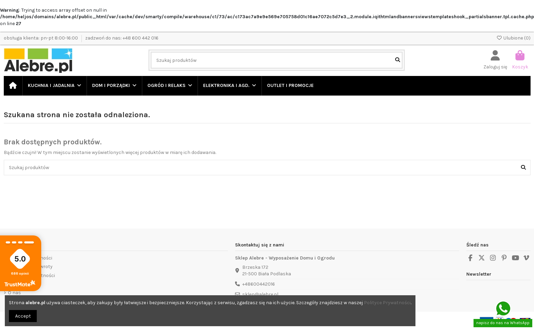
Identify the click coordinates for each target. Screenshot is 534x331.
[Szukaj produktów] (397, 59)
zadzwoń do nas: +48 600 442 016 (121, 38)
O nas (14, 293)
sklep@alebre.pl (260, 294)
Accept (23, 316)
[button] (114, 86)
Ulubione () (513, 38)
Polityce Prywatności (387, 303)
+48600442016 (258, 284)
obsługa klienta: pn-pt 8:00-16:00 (41, 38)
